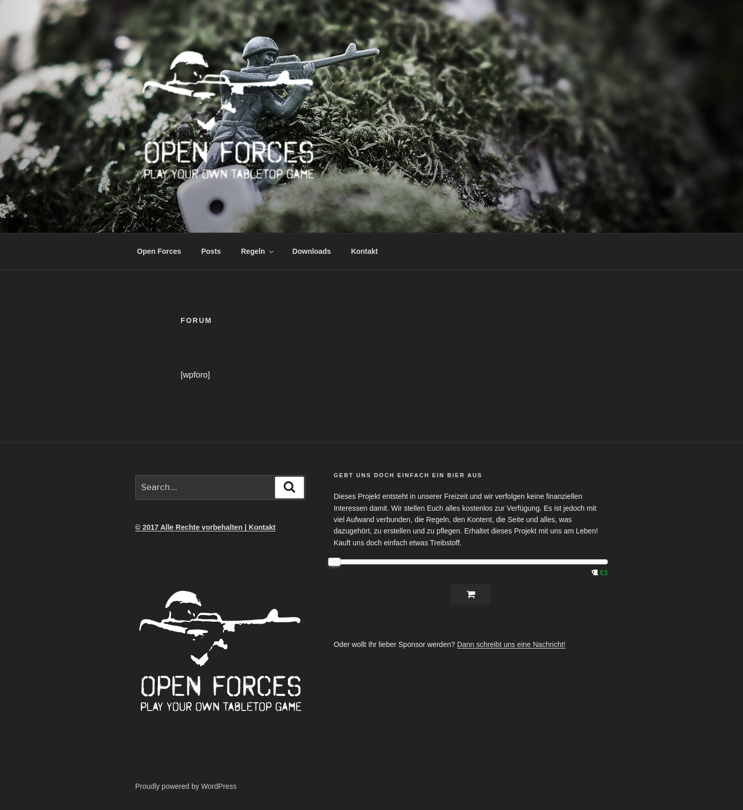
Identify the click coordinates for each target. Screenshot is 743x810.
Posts (211, 251)
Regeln (258, 251)
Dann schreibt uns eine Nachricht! (511, 644)
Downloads (312, 251)
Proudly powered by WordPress (186, 786)
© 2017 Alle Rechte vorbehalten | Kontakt (205, 527)
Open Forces (159, 251)
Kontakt (364, 251)
